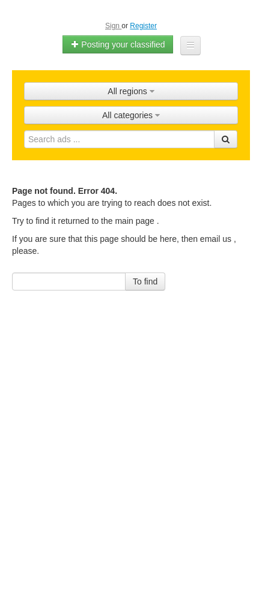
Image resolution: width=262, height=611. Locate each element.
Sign (113, 26)
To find (145, 281)
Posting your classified (117, 44)
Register (143, 26)
